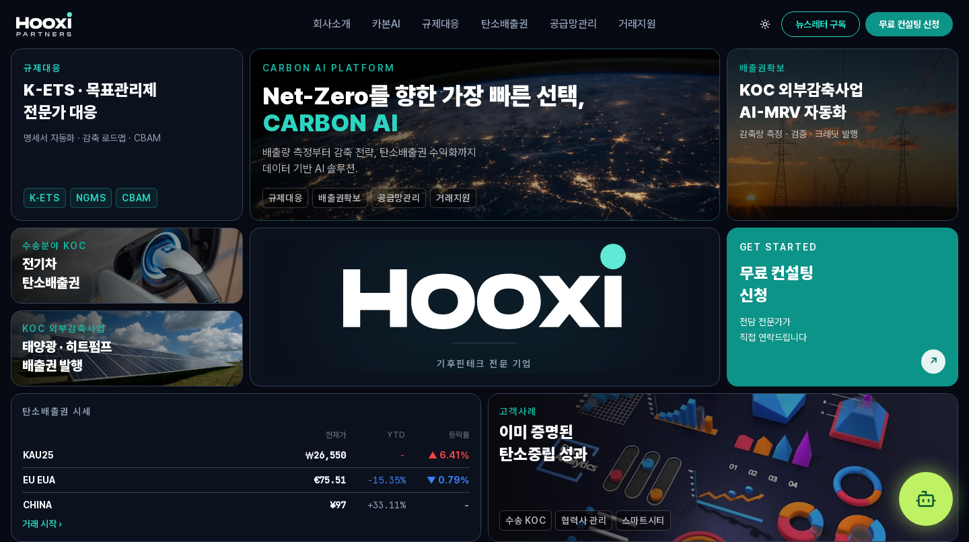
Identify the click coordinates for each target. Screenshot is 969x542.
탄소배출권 (504, 24)
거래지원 (637, 24)
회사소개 (332, 24)
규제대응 (441, 24)
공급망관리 (573, 24)
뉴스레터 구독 (820, 24)
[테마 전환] (765, 24)
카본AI (386, 24)
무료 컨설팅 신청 (909, 24)
